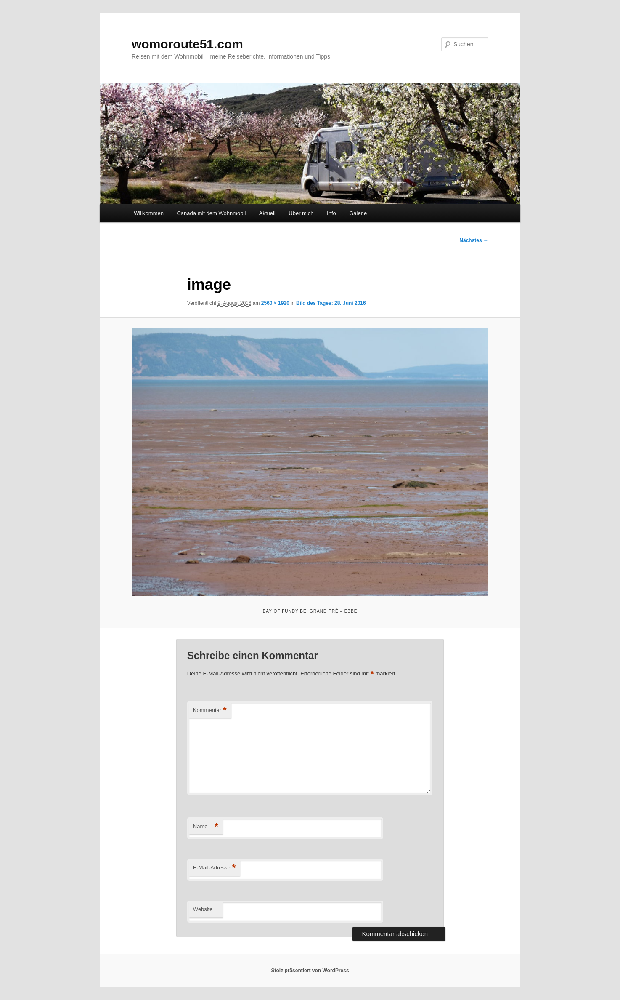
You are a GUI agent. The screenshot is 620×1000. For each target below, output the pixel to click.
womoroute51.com (187, 44)
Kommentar (210, 710)
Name (205, 827)
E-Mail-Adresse (214, 868)
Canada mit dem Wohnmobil (211, 213)
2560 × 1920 (275, 303)
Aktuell (267, 213)
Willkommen (149, 213)
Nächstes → (473, 240)
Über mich (301, 213)
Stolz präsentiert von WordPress (310, 970)
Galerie (358, 213)
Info (331, 213)
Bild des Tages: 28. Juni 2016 (331, 303)
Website (203, 909)
